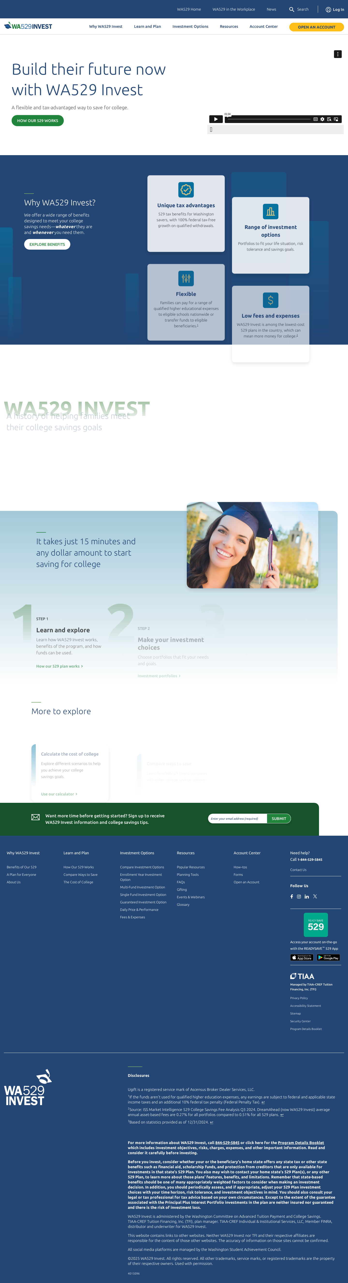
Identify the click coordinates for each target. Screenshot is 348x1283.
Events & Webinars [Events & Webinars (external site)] (191, 897)
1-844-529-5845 (309, 860)
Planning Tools (188, 875)
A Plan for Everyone (21, 875)
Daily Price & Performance (139, 910)
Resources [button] (229, 26)
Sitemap (295, 1013)
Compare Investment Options (142, 867)
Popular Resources (191, 867)
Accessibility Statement (305, 1005)
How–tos (240, 867)
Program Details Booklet (306, 1028)
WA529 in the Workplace (234, 9)
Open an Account (316, 27)
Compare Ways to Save (81, 875)
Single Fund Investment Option (143, 895)
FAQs (181, 882)
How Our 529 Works (37, 120)
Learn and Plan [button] (147, 26)
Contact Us (298, 870)
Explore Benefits (27, 244)
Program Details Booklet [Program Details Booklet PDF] (301, 1142)
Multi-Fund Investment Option (142, 887)
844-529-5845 (227, 1142)
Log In (335, 9)
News (271, 9)
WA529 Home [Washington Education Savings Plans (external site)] (189, 9)
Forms (238, 875)
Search (299, 9)
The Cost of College (78, 882)
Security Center (300, 1021)
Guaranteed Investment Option (143, 902)
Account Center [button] (264, 26)
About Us (14, 882)
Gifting (182, 890)
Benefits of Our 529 (21, 867)
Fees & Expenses (132, 917)
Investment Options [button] (190, 26)
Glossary (183, 904)
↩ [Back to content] (263, 1102)
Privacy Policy (299, 998)
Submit (259, 818)
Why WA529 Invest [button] (106, 26)
